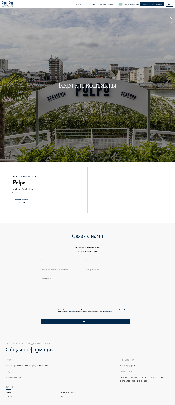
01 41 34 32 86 (17, 192)
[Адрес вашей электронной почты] (62, 269)
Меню (79, 4)
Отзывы (103, 4)
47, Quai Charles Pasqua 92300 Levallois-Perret (36, 188)
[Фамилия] (108, 259)
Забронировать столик (152, 4)
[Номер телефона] (108, 269)
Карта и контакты (132, 4)
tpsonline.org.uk (122, 309)
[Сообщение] (85, 290)
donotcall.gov (72, 312)
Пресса (111, 4)
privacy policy (109, 312)
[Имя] (62, 259)
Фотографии (92, 4)
